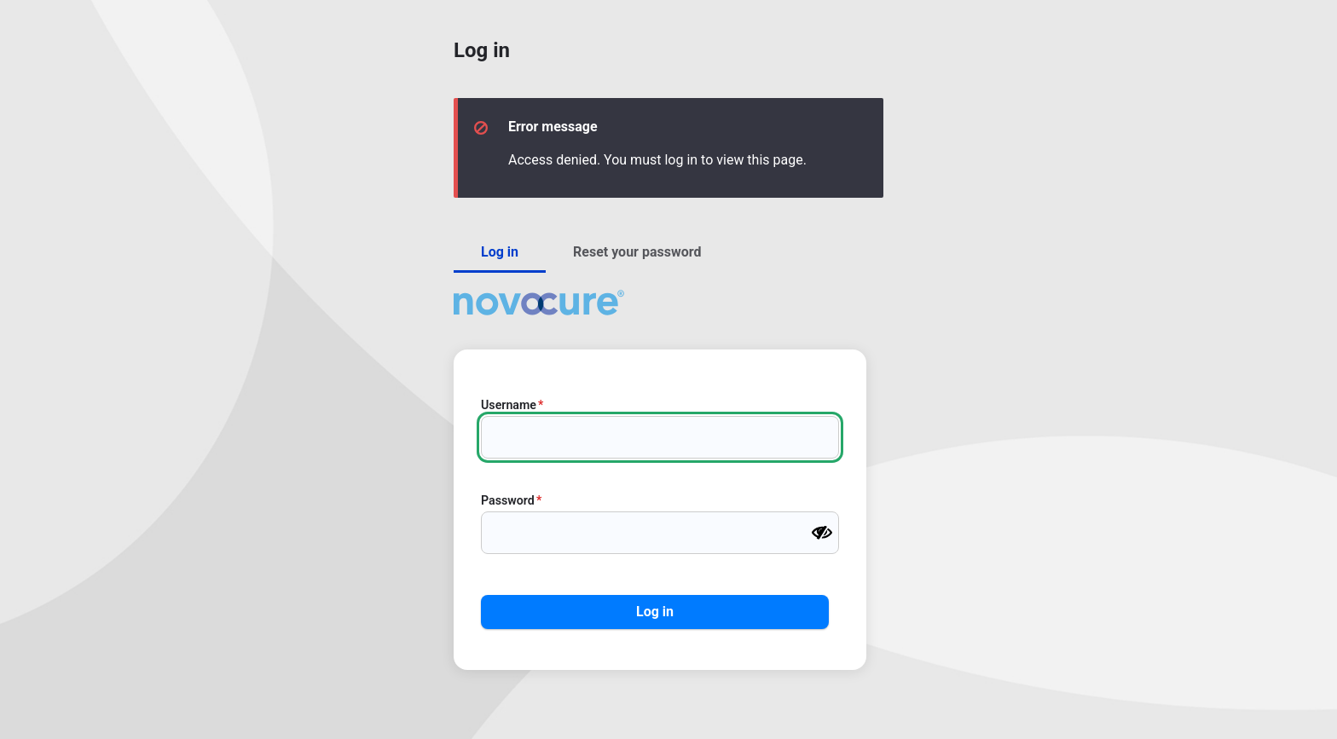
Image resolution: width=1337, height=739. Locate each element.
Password (508, 500)
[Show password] (822, 533)
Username (508, 405)
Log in (499, 252)
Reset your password (637, 252)
